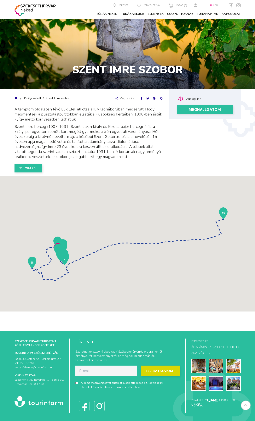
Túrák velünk (132, 14)
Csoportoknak (180, 14)
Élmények (156, 14)
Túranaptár (207, 14)
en (216, 5)
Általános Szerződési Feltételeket (121, 387)
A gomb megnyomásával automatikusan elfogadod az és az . (122, 385)
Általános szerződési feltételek (215, 347)
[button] (64, 259)
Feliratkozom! (160, 371)
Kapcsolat (231, 14)
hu (212, 5)
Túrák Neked (107, 14)
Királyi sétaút (32, 98)
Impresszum (199, 341)
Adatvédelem (201, 353)
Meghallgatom (205, 109)
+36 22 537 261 (24, 363)
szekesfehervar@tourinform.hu (33, 367)
